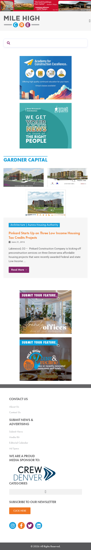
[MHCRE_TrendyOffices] (46, 311)
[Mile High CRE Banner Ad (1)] (45, 5)
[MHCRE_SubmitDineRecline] (46, 358)
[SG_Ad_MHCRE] (46, 125)
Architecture (17, 225)
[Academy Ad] (46, 77)
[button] (45, 492)
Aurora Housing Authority (43, 225)
